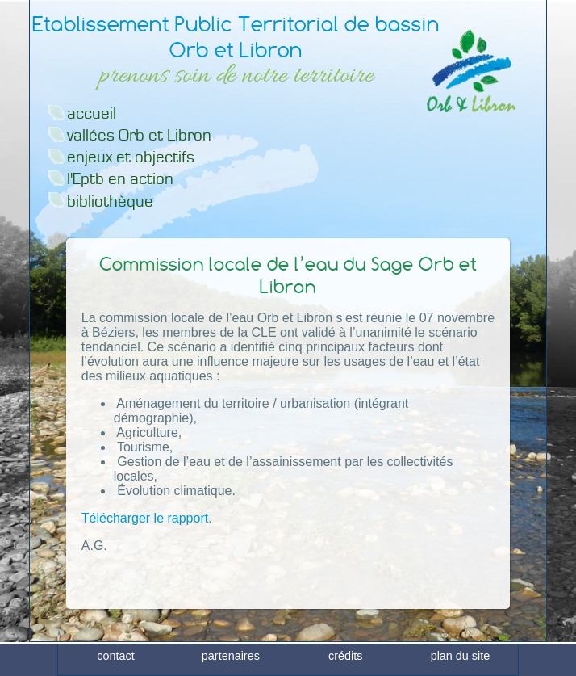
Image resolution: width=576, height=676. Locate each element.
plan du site (460, 662)
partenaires (231, 662)
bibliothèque (110, 201)
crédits (345, 662)
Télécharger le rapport (144, 518)
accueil (91, 113)
